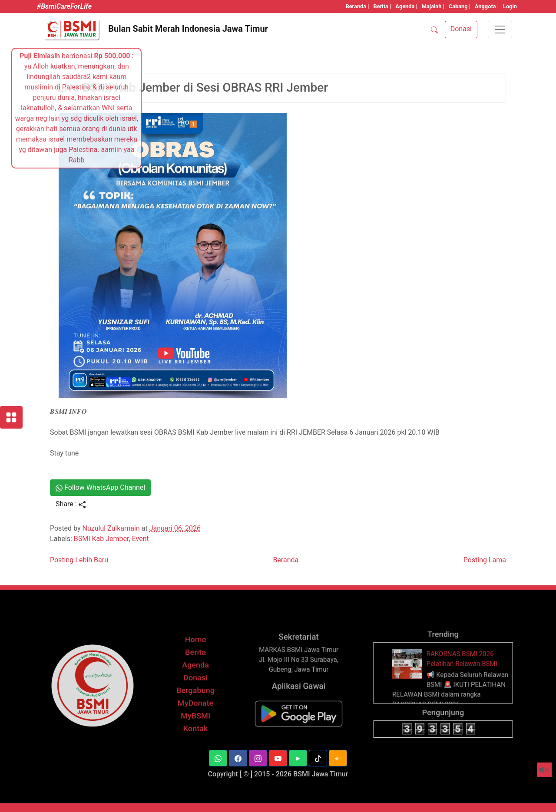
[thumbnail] (419, 704)
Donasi (195, 714)
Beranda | (357, 6)
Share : (71, 504)
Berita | (382, 6)
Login (510, 6)
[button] (238, 758)
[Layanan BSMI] (11, 417)
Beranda (285, 560)
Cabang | (459, 6)
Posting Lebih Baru (79, 560)
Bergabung (195, 723)
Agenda (195, 706)
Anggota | (487, 6)
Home (196, 688)
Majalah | (433, 6)
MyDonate (195, 731)
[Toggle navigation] (500, 29)
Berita (195, 697)
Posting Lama (484, 560)
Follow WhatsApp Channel (100, 487)
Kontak (195, 748)
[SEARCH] (434, 29)
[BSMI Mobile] (298, 737)
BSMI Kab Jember (101, 539)
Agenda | (406, 6)
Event (140, 539)
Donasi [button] (461, 29)
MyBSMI (195, 739)
